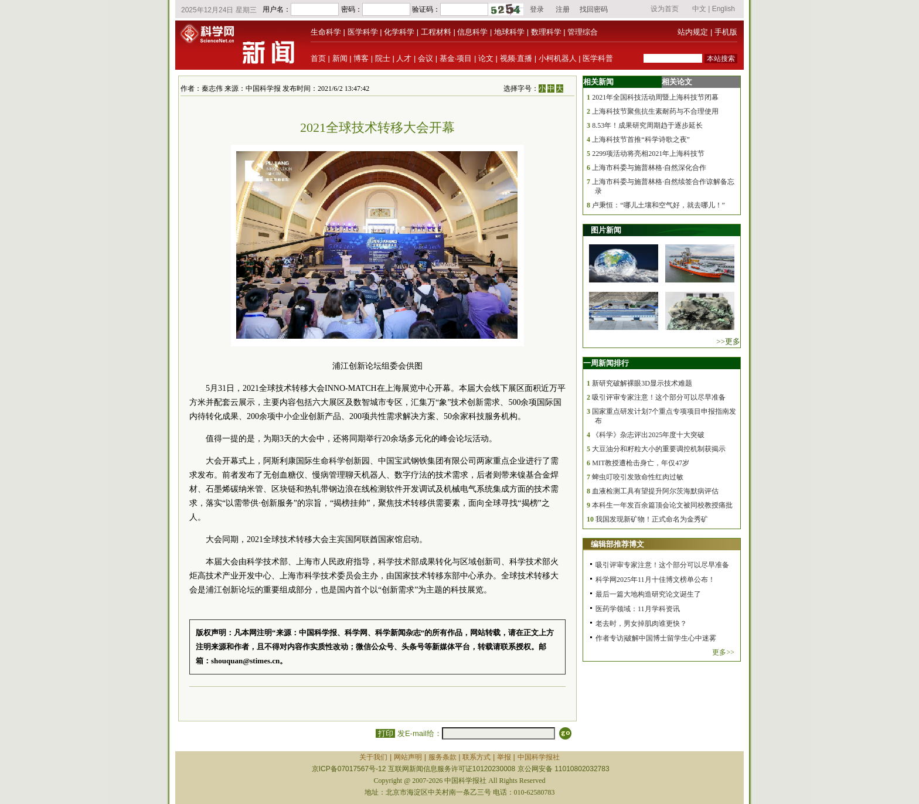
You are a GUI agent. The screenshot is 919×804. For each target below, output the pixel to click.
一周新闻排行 (606, 363)
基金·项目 (456, 58)
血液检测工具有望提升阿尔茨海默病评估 (655, 491)
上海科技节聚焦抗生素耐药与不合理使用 (655, 111)
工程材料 (436, 32)
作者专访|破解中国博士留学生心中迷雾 (655, 638)
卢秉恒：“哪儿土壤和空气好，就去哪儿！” (658, 205)
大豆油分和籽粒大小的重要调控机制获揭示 (659, 449)
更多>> (723, 652)
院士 (382, 58)
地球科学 (509, 32)
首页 (318, 58)
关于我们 (373, 757)
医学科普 (598, 58)
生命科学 (326, 32)
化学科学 (399, 32)
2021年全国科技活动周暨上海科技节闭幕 (655, 97)
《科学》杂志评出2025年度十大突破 (648, 435)
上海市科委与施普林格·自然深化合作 (649, 167)
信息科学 (472, 32)
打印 (385, 733)
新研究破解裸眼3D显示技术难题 (642, 383)
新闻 (340, 58)
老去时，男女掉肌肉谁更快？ (641, 623)
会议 (425, 58)
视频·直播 (516, 58)
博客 (361, 58)
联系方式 (476, 757)
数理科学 (546, 32)
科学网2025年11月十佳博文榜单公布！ (655, 579)
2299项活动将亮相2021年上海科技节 (648, 153)
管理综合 (582, 32)
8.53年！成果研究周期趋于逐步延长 (647, 125)
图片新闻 (606, 230)
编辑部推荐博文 (617, 544)
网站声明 (408, 757)
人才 (403, 58)
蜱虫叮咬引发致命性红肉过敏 (637, 477)
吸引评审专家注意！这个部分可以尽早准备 (659, 397)
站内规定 (693, 32)
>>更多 (728, 341)
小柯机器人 (558, 58)
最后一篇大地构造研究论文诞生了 (648, 594)
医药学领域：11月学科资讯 (637, 609)
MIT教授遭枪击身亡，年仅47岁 (640, 463)
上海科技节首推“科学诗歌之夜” (641, 139)
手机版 (725, 32)
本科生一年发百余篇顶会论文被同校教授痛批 (662, 505)
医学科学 (363, 32)
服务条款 (442, 757)
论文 (485, 58)
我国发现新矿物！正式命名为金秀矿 (651, 519)
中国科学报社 (539, 757)
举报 (504, 757)
